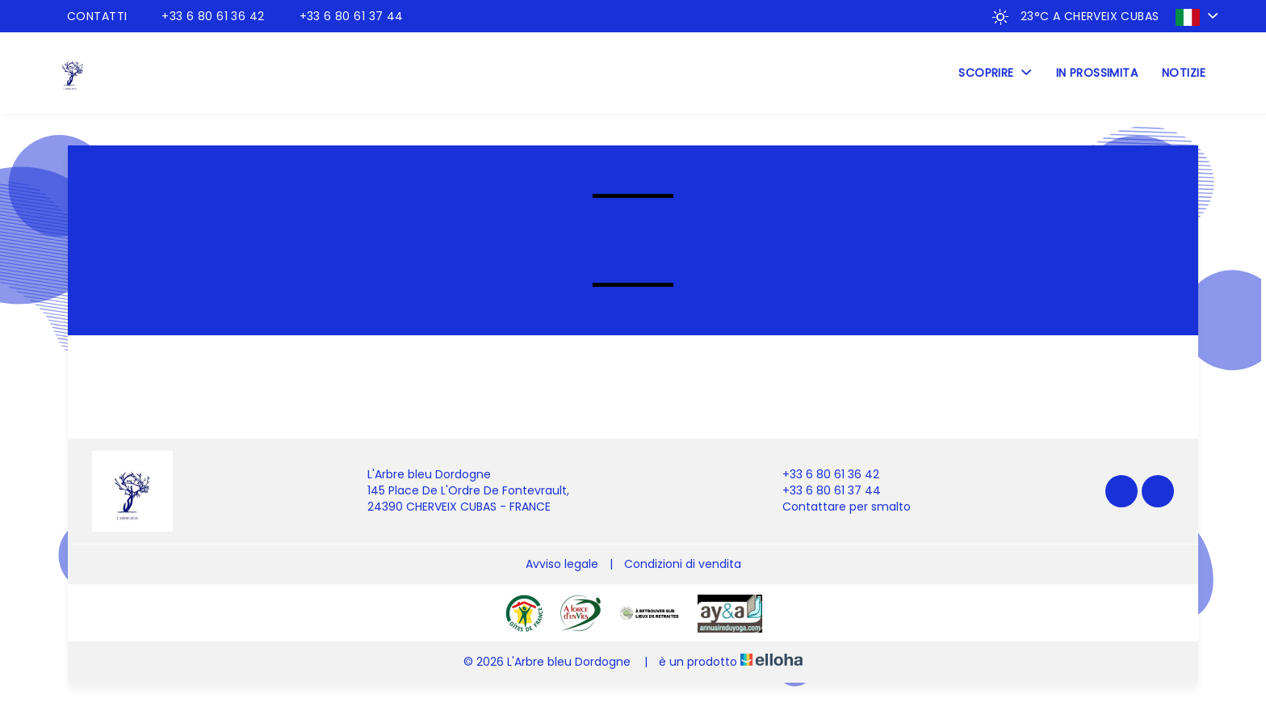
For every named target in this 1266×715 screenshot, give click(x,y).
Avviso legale (562, 564)
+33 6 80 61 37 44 (822, 490)
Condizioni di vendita (682, 564)
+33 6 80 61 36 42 (821, 474)
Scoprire (994, 73)
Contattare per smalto (837, 507)
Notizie (1183, 73)
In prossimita (1097, 73)
